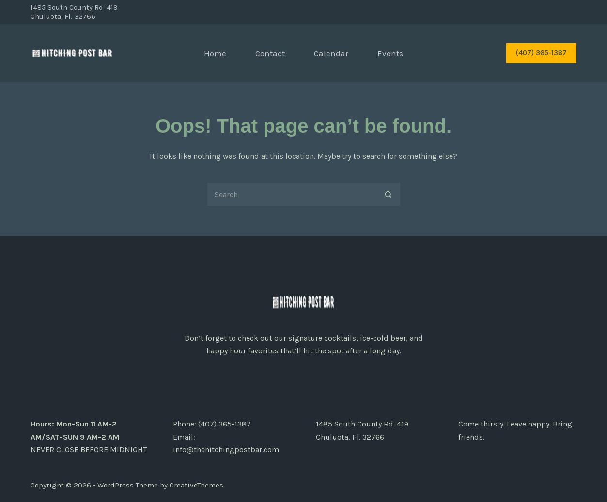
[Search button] (388, 194)
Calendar (331, 53)
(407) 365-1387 (541, 52)
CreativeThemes (196, 485)
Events (390, 53)
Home (215, 53)
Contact (270, 53)
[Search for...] (291, 194)
